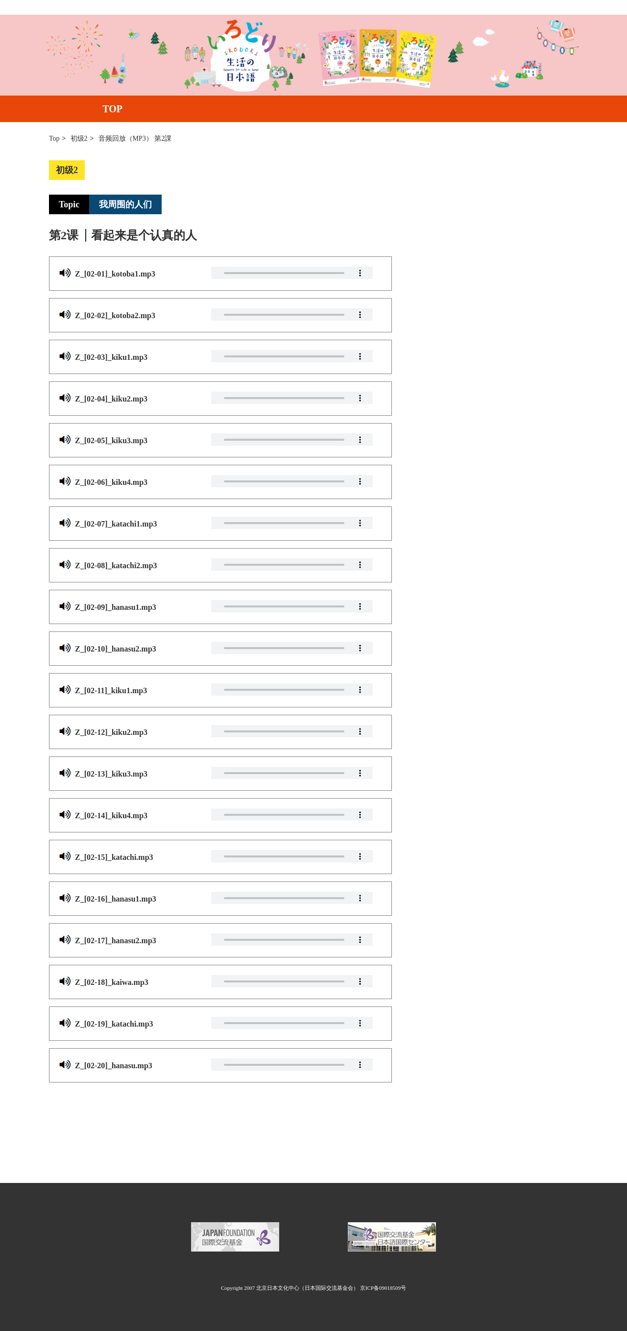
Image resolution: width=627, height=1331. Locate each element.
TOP (112, 108)
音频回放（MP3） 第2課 (135, 138)
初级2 (79, 138)
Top (54, 138)
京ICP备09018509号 (383, 1288)
